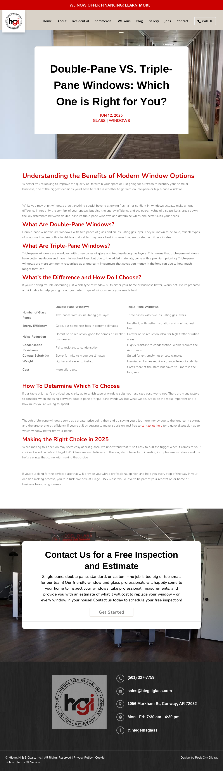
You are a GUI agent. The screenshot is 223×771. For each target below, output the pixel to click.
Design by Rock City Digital (199, 758)
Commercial (103, 21)
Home (47, 21)
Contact (182, 21)
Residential (80, 21)
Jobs (168, 21)
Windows (119, 120)
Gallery (154, 21)
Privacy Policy (83, 758)
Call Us (207, 21)
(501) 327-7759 (141, 677)
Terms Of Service (28, 762)
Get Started (111, 612)
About (62, 21)
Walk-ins (124, 21)
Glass (99, 120)
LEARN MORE (137, 5)
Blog (139, 21)
